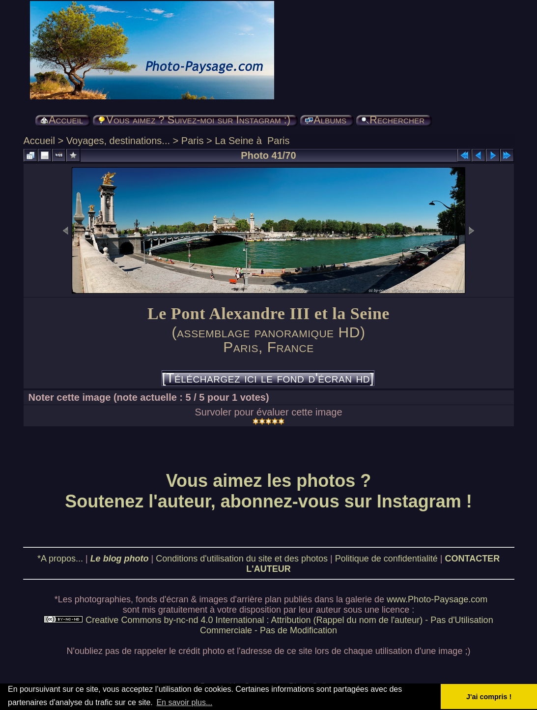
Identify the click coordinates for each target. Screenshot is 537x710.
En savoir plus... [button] (184, 702)
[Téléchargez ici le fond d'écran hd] (268, 378)
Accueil (39, 140)
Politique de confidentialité (386, 558)
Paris (192, 140)
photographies (103, 599)
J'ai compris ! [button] (488, 697)
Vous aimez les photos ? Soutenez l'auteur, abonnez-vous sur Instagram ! (268, 491)
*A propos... (60, 558)
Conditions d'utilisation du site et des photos (242, 558)
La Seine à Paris (252, 140)
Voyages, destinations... (118, 140)
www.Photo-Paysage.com (437, 599)
